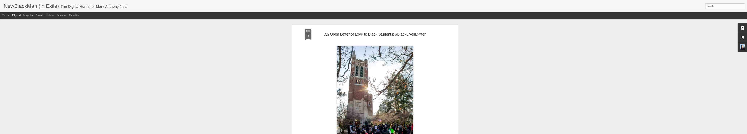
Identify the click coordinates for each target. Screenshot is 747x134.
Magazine (28, 15)
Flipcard (16, 15)
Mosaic (40, 15)
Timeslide (74, 15)
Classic (5, 15)
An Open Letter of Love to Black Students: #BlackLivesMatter (375, 33)
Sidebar (50, 15)
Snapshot (61, 15)
